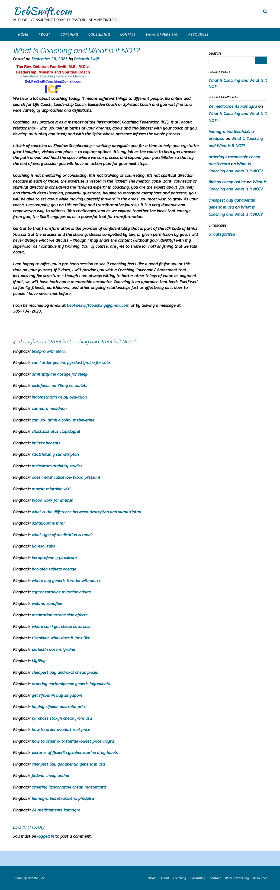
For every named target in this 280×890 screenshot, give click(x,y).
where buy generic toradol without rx (66, 580)
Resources (198, 35)
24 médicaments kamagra (56, 810)
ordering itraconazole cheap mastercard (69, 787)
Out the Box (36, 878)
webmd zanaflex (47, 603)
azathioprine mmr (48, 523)
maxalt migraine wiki (51, 489)
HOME (23, 35)
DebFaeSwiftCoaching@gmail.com (98, 305)
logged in (45, 836)
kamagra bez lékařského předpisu (63, 798)
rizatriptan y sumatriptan (55, 454)
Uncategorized (222, 234)
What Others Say (162, 35)
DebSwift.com (42, 10)
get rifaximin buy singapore (57, 695)
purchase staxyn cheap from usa (62, 718)
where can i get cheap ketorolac (61, 626)
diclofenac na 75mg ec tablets (59, 385)
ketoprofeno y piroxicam (54, 557)
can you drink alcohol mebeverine (63, 420)
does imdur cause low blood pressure (66, 477)
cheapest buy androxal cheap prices (65, 672)
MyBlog (38, 661)
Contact (128, 35)
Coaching (69, 35)
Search (215, 53)
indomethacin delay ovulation (59, 397)
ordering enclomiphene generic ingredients (71, 683)
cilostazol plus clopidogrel (56, 431)
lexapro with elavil (49, 351)
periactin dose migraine (53, 649)
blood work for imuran (52, 500)
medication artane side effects (59, 615)
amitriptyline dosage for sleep (59, 374)
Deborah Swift (86, 59)
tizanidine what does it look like (61, 638)
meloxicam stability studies (57, 466)
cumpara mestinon (49, 408)
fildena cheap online (50, 775)
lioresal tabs (43, 546)
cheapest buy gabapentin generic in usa (68, 764)
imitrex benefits (46, 443)
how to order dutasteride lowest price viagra (73, 741)
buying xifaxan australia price (59, 706)
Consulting (99, 35)
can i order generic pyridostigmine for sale (71, 362)
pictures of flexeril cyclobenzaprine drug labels (75, 752)
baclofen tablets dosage (54, 569)
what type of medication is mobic (62, 534)
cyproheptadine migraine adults (61, 592)
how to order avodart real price (61, 729)
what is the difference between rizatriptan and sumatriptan (86, 512)
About (44, 35)
